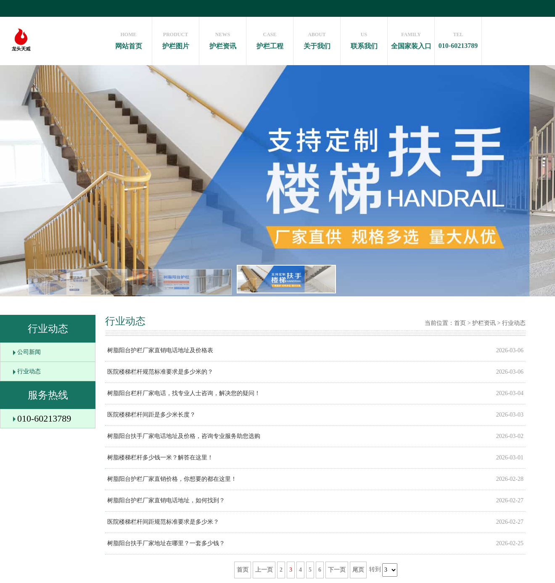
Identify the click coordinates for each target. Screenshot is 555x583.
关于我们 (316, 38)
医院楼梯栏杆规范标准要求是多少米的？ (160, 372)
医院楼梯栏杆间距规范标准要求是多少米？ (163, 522)
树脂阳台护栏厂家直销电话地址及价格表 (160, 350)
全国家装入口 (411, 38)
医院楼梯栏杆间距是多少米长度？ (151, 415)
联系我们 (364, 38)
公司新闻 (29, 352)
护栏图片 (175, 38)
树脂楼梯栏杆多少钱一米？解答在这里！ (160, 457)
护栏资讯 (222, 38)
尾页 (358, 570)
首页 (460, 323)
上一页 (264, 570)
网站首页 (128, 38)
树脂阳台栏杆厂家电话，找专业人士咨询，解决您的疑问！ (183, 393)
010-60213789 (458, 38)
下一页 (337, 570)
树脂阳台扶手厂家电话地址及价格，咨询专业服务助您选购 (183, 436)
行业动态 (29, 371)
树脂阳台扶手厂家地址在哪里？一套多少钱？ (166, 543)
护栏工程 (269, 38)
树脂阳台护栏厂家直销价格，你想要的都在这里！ (172, 479)
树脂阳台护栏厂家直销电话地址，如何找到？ (166, 500)
